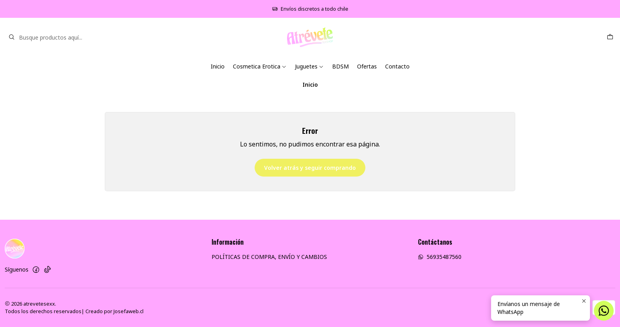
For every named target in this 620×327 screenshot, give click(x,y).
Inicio (218, 66)
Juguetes (309, 66)
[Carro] (610, 37)
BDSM (340, 66)
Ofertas (367, 66)
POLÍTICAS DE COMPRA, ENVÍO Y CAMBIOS (269, 256)
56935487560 (439, 256)
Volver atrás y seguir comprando (310, 167)
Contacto (397, 66)
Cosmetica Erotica (260, 66)
